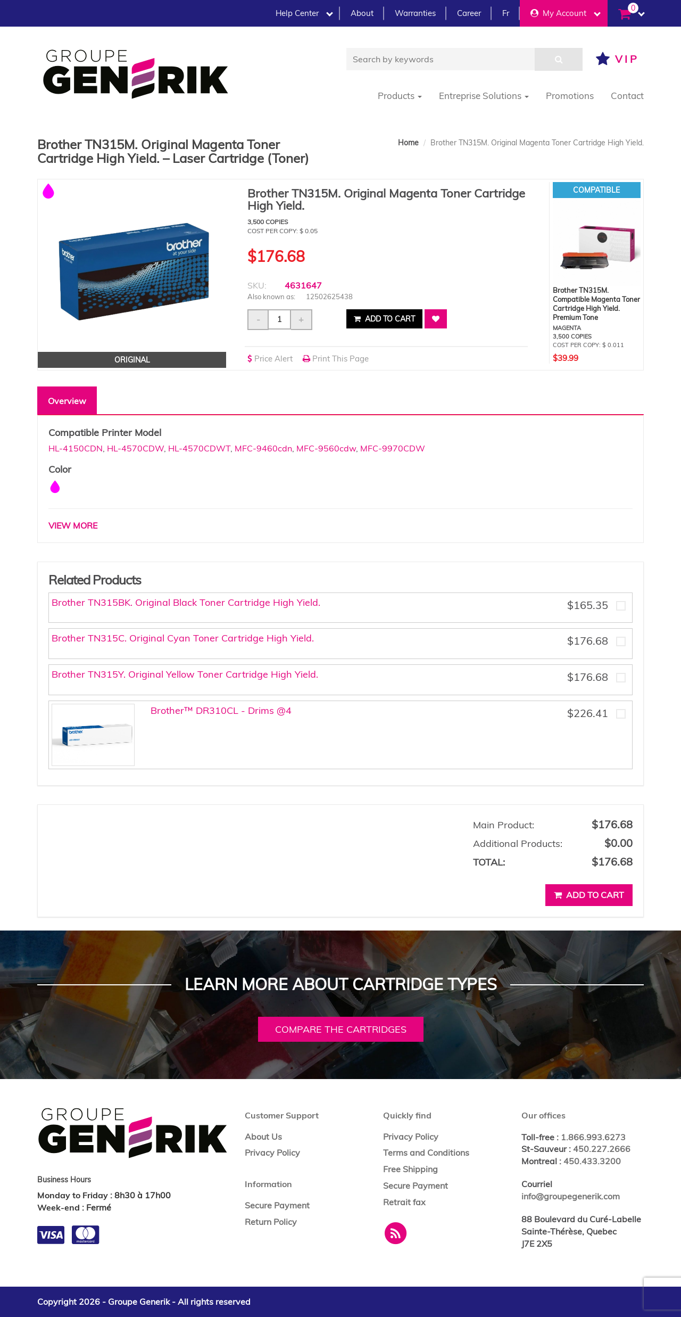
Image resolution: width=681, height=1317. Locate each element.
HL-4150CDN (75, 448)
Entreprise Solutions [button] (484, 95)
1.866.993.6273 (593, 1137)
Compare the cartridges (340, 1029)
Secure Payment (277, 1205)
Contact (627, 95)
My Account (565, 13)
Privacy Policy (272, 1152)
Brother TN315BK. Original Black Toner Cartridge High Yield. (186, 602)
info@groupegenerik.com (570, 1196)
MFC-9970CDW (392, 448)
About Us (263, 1136)
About (362, 13)
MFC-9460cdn (263, 448)
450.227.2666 (601, 1148)
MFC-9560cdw (326, 448)
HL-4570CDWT (199, 448)
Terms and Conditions (426, 1152)
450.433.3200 (592, 1161)
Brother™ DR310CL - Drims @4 (221, 710)
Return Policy (271, 1221)
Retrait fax (404, 1202)
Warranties (415, 13)
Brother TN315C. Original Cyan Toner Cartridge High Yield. (183, 638)
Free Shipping (410, 1169)
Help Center (304, 13)
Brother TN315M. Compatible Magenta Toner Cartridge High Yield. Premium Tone (596, 304)
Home (408, 142)
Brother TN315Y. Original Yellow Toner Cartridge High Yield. (185, 674)
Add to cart (384, 319)
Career (469, 13)
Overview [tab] (67, 401)
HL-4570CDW (135, 448)
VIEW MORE (72, 525)
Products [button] (400, 95)
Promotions (570, 95)
